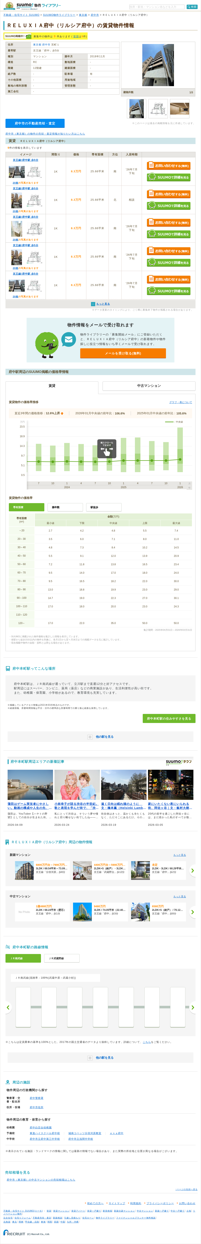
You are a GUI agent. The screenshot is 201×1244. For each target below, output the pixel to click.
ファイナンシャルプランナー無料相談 (136, 1218)
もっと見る (179, 855)
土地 (188, 1211)
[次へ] (192, 870)
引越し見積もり (72, 1218)
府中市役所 (36, 1107)
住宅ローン (88, 1218)
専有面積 (18, 507)
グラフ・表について (180, 402)
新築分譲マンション (124, 1211)
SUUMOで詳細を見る (169, 177)
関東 (21, 1222)
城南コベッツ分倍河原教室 (84, 1133)
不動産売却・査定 (42, 1218)
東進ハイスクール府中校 (45, 1133)
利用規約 (135, 1203)
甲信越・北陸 (32, 1222)
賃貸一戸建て (94, 1211)
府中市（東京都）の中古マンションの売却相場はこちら (41, 1179)
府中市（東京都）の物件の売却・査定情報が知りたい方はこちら (45, 133)
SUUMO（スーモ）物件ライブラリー (32, 6)
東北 (14, 1222)
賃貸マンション (61, 1211)
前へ (8, 1007)
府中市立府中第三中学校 (45, 1138)
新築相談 (57, 1218)
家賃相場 (107, 1211)
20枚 (15, 183)
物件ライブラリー (105, 1218)
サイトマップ (117, 1203)
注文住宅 (8, 1218)
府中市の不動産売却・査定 (35, 123)
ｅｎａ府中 (117, 1133)
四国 (56, 1222)
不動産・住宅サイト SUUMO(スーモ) (23, 1211)
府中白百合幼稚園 (41, 1127)
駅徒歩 (94, 507)
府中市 (95, 14)
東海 (43, 1222)
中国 (62, 1222)
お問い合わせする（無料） (169, 165)
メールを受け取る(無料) (123, 353)
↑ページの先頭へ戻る (186, 1189)
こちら (147, 1042)
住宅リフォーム (23, 1218)
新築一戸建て (162, 1211)
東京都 (83, 14)
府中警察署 (36, 1098)
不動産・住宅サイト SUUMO (21, 14)
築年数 (56, 507)
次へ (192, 1007)
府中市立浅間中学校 (80, 1138)
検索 (194, 6)
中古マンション (145, 1211)
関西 (50, 1222)
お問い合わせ (187, 1203)
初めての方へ (95, 1203)
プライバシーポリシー (160, 1203)
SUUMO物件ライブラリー (59, 14)
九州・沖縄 (73, 1222)
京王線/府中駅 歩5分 (25, 160)
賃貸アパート (78, 1211)
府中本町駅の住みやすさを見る (169, 718)
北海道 (6, 1222)
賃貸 (76, 36)
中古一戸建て (178, 1211)
